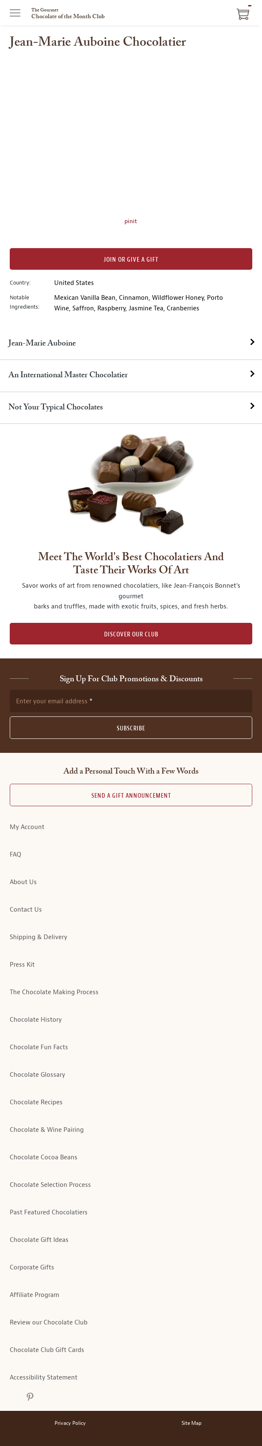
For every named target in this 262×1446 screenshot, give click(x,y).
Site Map (191, 1423)
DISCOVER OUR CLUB (131, 634)
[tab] (131, 344)
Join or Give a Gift (131, 260)
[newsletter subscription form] (131, 701)
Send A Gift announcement (131, 796)
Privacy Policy (70, 1423)
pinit (130, 221)
